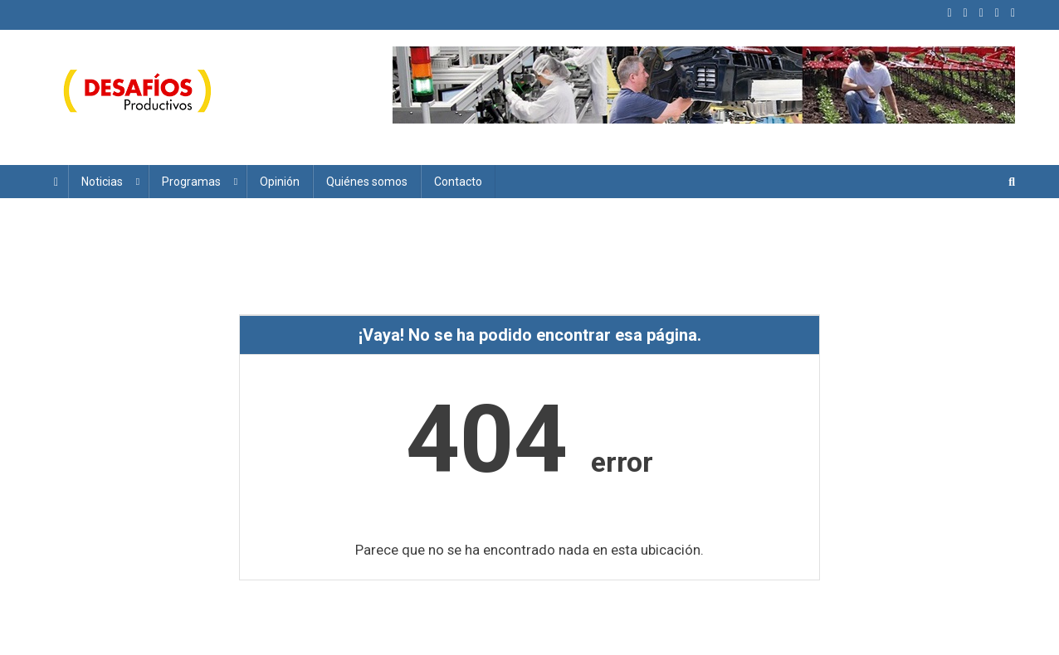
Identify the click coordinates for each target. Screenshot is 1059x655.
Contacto (458, 181)
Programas (191, 181)
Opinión (280, 181)
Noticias (102, 181)
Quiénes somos (366, 181)
